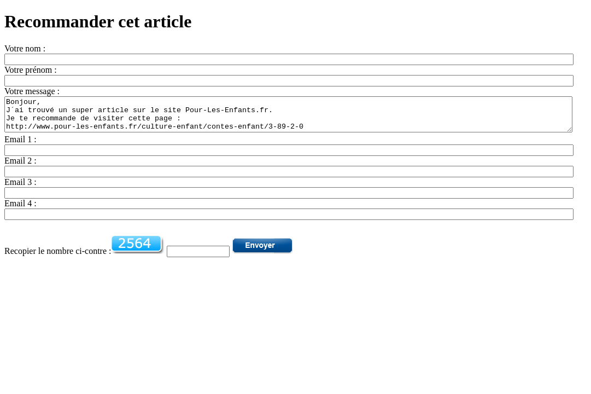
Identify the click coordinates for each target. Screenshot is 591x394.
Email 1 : (20, 145)
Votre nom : (24, 48)
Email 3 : (20, 188)
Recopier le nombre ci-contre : (57, 257)
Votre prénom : (30, 69)
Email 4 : (20, 210)
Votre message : (32, 91)
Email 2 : (20, 167)
